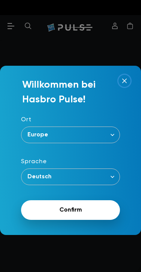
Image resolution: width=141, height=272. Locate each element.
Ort (26, 120)
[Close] (124, 81)
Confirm (70, 210)
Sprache (34, 162)
